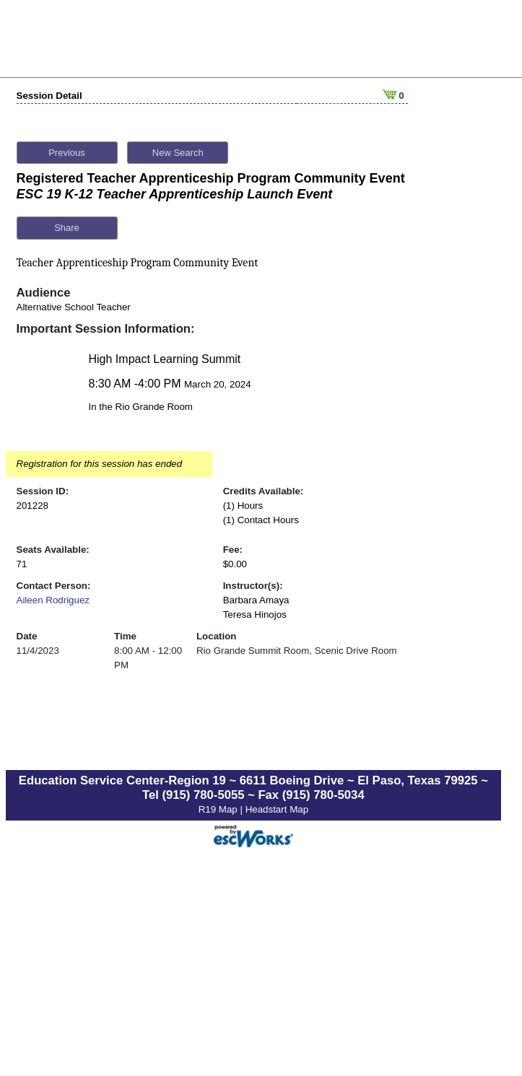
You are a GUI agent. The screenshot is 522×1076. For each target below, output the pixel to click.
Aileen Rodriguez (53, 595)
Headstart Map (276, 805)
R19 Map (219, 805)
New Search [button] (178, 148)
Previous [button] (66, 148)
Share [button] (66, 224)
